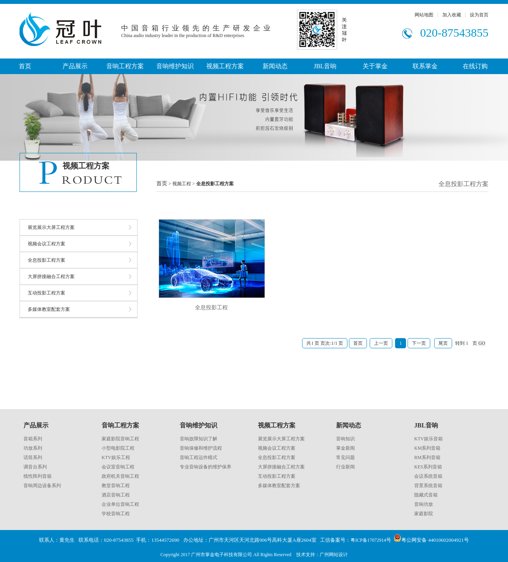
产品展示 (75, 66)
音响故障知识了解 (198, 438)
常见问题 (345, 457)
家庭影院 (423, 513)
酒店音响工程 (116, 495)
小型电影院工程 (118, 448)
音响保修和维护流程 (201, 448)
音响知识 (345, 438)
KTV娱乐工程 (116, 457)
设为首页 (479, 15)
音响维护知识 (175, 66)
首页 (25, 66)
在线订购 (475, 66)
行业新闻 (345, 467)
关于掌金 (375, 66)
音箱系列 (32, 438)
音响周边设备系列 (42, 485)
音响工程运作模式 (198, 457)
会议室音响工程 (118, 467)
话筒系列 (32, 457)
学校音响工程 (116, 513)
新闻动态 (275, 66)
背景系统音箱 (428, 485)
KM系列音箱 (427, 448)
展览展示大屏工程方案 (51, 227)
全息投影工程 (211, 307)
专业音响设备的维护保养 (205, 467)
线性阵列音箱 (37, 476)
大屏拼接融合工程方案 (51, 276)
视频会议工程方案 (46, 243)
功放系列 (32, 448)
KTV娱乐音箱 (428, 438)
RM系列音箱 (427, 457)
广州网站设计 (334, 554)
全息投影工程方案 (46, 260)
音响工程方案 (125, 66)
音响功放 (423, 504)
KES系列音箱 (428, 467)
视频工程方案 (225, 66)
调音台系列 (35, 467)
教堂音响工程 (116, 485)
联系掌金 (425, 66)
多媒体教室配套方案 (49, 309)
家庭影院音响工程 (120, 438)
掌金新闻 (345, 448)
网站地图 (424, 15)
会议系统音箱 (428, 476)
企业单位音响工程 (120, 504)
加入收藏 (451, 15)
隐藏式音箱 (426, 495)
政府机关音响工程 (120, 476)
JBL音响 (325, 66)
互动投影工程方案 (46, 293)
